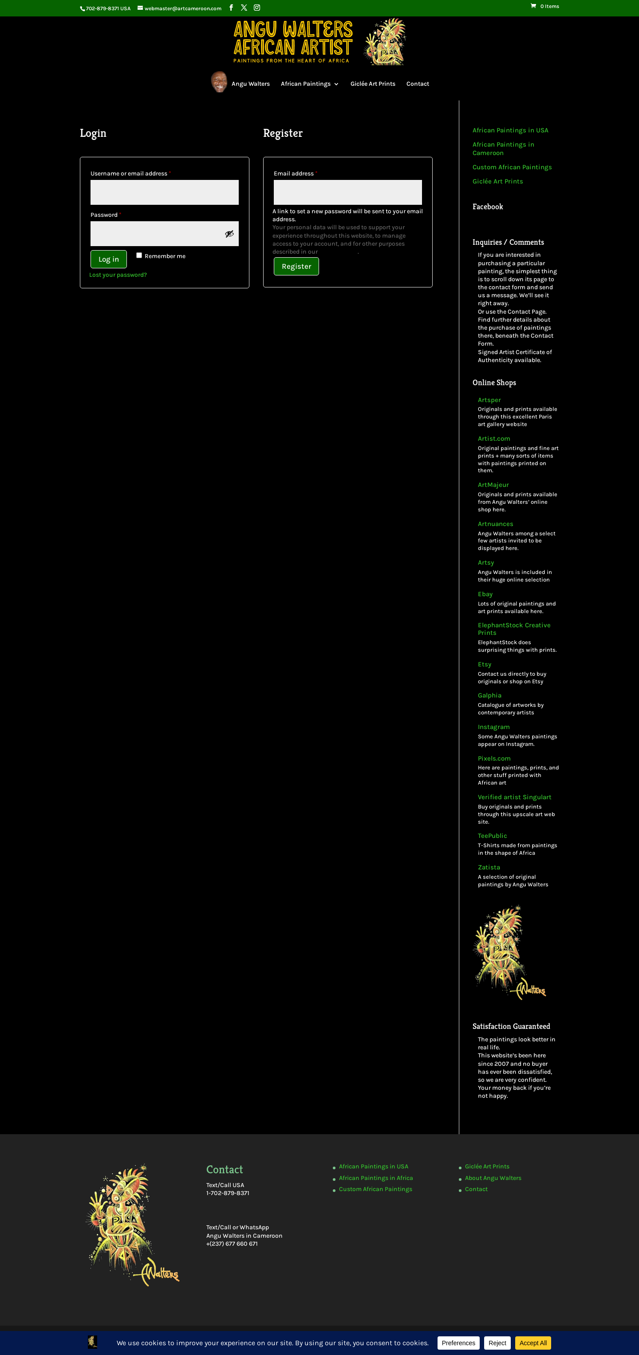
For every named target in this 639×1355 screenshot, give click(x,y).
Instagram (494, 727)
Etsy (484, 664)
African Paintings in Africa (376, 1178)
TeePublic (492, 836)
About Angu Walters (493, 1178)
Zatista (489, 867)
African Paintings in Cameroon (503, 148)
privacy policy (338, 251)
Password (118, 214)
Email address (308, 172)
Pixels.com (494, 758)
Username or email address (143, 172)
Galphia (489, 695)
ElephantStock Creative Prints (514, 629)
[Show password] (229, 234)
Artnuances (495, 524)
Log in (109, 259)
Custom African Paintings (512, 167)
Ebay (485, 594)
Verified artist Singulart (515, 797)
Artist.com (494, 438)
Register (296, 266)
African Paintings (306, 84)
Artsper (489, 400)
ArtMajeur (493, 485)
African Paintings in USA (510, 130)
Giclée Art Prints (373, 84)
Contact (417, 84)
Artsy (486, 562)
